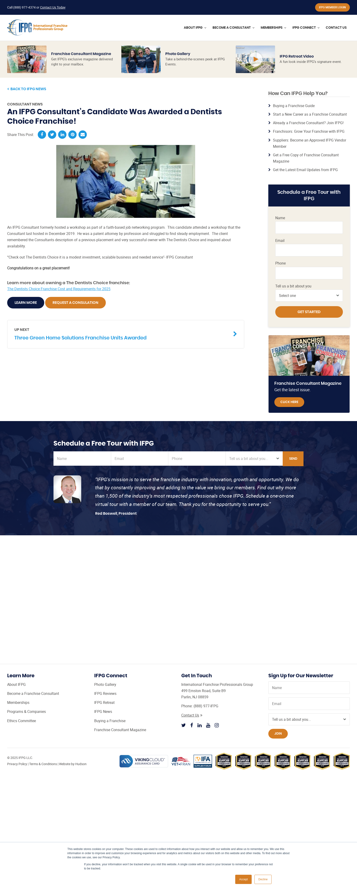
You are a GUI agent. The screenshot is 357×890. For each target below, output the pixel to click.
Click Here (289, 402)
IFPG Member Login (332, 7)
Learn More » (254, 95)
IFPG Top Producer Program (253, 206)
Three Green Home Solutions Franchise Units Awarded (122, 333)
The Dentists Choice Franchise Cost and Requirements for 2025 (58, 288)
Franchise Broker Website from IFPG (254, 221)
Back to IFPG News (26, 89)
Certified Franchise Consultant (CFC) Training (253, 188)
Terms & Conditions (43, 764)
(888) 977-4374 (24, 7)
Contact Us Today (53, 7)
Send (293, 458)
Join (278, 733)
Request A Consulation (75, 303)
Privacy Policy (17, 764)
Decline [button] (263, 879)
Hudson (81, 764)
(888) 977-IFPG (206, 705)
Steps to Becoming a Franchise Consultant (256, 265)
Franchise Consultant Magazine (81, 54)
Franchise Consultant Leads (256, 251)
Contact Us (191, 715)
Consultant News (25, 104)
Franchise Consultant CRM (256, 235)
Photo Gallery (177, 54)
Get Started (309, 312)
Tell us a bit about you (293, 286)
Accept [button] (243, 879)
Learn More (26, 303)
